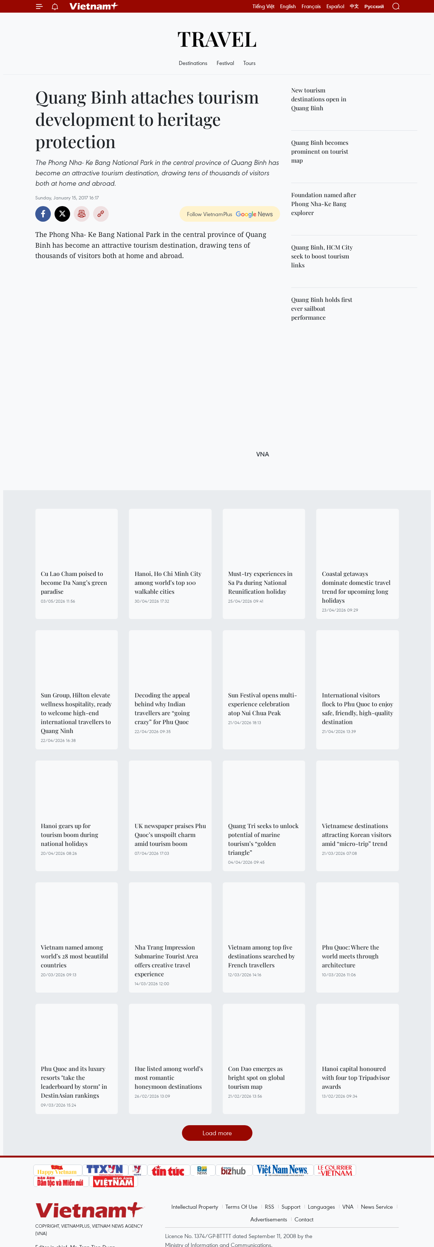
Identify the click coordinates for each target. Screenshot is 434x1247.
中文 (354, 6)
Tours (249, 62)
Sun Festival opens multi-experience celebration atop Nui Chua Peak (262, 704)
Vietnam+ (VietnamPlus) (94, 6)
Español (335, 6)
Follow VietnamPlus (209, 214)
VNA (348, 1206)
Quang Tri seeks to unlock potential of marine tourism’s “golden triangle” (263, 839)
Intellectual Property (194, 1206)
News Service (377, 1206)
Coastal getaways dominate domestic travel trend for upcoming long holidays (356, 587)
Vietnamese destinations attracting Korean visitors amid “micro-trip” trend (356, 834)
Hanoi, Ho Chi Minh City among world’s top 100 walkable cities (168, 582)
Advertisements (268, 1219)
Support (291, 1206)
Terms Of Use (241, 1206)
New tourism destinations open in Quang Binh (318, 99)
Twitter (62, 214)
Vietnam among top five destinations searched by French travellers (261, 956)
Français (311, 6)
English (288, 6)
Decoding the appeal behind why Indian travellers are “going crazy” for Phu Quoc (162, 708)
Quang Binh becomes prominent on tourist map (319, 151)
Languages (321, 1206)
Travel (217, 38)
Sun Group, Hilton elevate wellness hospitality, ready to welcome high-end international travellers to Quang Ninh (76, 713)
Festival (225, 62)
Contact (304, 1219)
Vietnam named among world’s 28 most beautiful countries (74, 956)
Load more (217, 1133)
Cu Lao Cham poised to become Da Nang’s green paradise (74, 582)
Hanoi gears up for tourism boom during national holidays (69, 834)
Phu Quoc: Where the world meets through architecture (350, 956)
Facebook (43, 214)
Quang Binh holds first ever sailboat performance (321, 308)
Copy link (101, 214)
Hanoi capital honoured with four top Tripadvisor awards (356, 1077)
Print (81, 214)
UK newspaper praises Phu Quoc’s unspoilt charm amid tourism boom (170, 834)
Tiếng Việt (263, 6)
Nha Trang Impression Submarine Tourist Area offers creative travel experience (166, 960)
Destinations (193, 62)
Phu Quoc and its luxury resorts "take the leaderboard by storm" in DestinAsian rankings (74, 1082)
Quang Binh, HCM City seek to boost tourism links (322, 256)
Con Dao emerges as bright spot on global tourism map (256, 1077)
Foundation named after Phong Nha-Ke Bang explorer (323, 203)
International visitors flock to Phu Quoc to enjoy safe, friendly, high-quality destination (357, 708)
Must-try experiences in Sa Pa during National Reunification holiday (260, 582)
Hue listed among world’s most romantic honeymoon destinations (169, 1077)
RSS (269, 1206)
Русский (374, 6)
